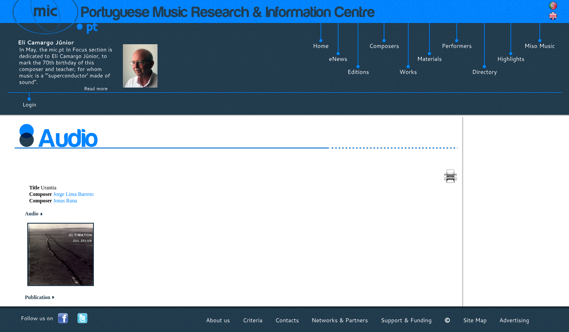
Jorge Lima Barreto (73, 194)
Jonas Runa (65, 201)
